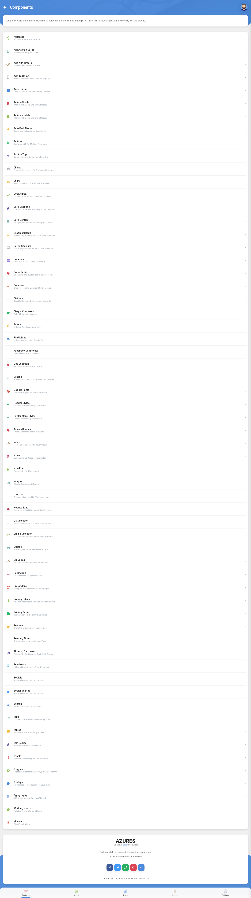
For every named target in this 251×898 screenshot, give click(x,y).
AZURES (125, 840)
